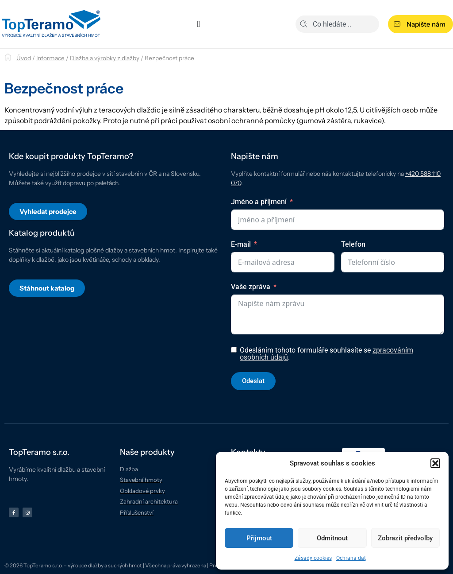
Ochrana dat (351, 558)
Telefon (353, 244)
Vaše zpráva (250, 287)
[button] (435, 463)
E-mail (241, 244)
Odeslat (253, 381)
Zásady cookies (313, 558)
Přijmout (259, 538)
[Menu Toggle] (198, 23)
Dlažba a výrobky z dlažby (104, 58)
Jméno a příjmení (259, 202)
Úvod (23, 58)
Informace (50, 58)
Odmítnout (332, 538)
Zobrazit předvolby (405, 538)
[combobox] (337, 24)
